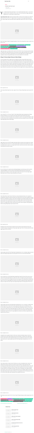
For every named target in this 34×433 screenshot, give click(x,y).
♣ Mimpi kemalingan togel (14, 409)
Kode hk (11, 401)
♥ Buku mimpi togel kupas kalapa (15, 419)
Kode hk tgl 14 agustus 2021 (27, 401)
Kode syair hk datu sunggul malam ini (18, 398)
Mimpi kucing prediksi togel (5, 46)
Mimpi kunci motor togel (4, 47)
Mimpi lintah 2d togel (13, 46)
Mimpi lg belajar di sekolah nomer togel (14, 47)
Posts (6, 4)
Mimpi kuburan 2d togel (13, 48)
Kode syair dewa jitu (4, 398)
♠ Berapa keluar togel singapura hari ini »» (22, 403)
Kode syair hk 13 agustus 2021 (28, 398)
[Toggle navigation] (28, 1)
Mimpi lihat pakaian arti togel (21, 46)
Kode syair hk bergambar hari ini (18, 401)
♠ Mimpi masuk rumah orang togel (15, 416)
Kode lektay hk (9, 398)
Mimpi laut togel (23, 47)
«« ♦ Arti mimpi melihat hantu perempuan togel (6, 403)
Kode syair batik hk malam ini (5, 401)
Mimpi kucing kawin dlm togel (5, 48)
